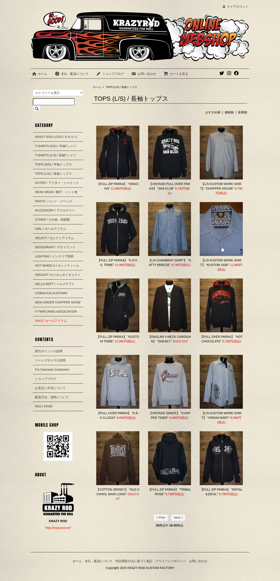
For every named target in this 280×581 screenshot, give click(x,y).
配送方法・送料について (52, 397)
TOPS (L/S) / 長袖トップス (121, 87)
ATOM (48, 406)
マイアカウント (235, 6)
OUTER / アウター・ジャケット (57, 183)
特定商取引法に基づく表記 (134, 561)
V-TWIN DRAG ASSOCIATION (56, 311)
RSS (38, 406)
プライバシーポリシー (170, 561)
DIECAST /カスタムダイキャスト (57, 274)
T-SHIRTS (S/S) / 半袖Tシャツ (56, 146)
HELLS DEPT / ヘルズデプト (55, 284)
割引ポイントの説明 (49, 351)
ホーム (39, 74)
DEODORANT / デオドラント (55, 247)
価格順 (229, 112)
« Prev (160, 517)
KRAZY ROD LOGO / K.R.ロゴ (56, 137)
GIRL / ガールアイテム (50, 229)
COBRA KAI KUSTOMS (51, 293)
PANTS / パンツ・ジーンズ (53, 201)
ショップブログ (110, 74)
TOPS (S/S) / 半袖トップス (53, 164)
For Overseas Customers (52, 369)
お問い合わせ (143, 74)
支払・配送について (72, 74)
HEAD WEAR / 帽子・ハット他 (56, 192)
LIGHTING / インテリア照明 (54, 256)
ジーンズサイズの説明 (50, 360)
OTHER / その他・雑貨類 (52, 219)
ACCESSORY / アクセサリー (55, 210)
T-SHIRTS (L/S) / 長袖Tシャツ (55, 155)
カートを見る (175, 74)
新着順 (242, 112)
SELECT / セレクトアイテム (54, 238)
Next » (178, 517)
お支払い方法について (50, 388)
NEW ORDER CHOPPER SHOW (57, 302)
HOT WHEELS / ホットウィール (57, 265)
